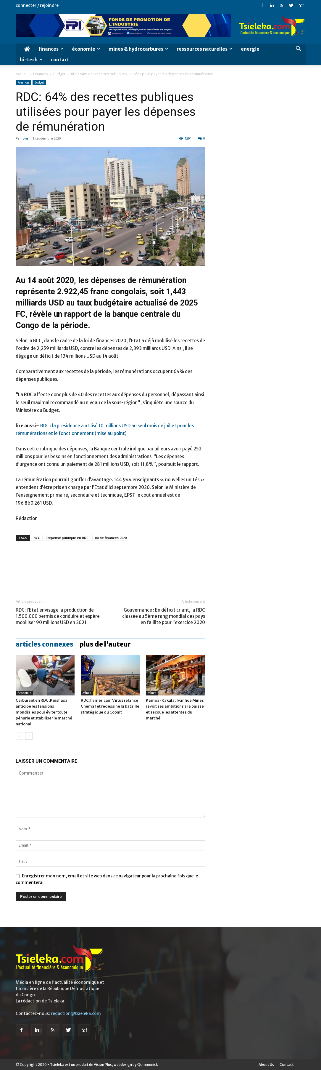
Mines (87, 693)
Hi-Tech (31, 60)
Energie (250, 49)
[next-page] (29, 736)
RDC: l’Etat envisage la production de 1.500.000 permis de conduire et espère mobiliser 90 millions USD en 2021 (58, 616)
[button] (298, 49)
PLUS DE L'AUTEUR (105, 644)
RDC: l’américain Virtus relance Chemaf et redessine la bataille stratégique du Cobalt (110, 706)
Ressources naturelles (204, 49)
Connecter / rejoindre (37, 5)
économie (86, 49)
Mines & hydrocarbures (138, 49)
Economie (24, 693)
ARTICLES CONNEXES (44, 644)
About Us (266, 1064)
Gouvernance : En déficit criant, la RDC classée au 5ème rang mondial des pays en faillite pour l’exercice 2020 (163, 616)
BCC (37, 537)
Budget (59, 73)
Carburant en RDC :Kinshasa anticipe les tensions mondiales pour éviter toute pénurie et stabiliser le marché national (44, 712)
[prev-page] (19, 736)
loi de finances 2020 (111, 537)
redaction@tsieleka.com (76, 1013)
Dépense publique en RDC (67, 537)
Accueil (22, 73)
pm (25, 138)
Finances (50, 49)
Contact (60, 60)
